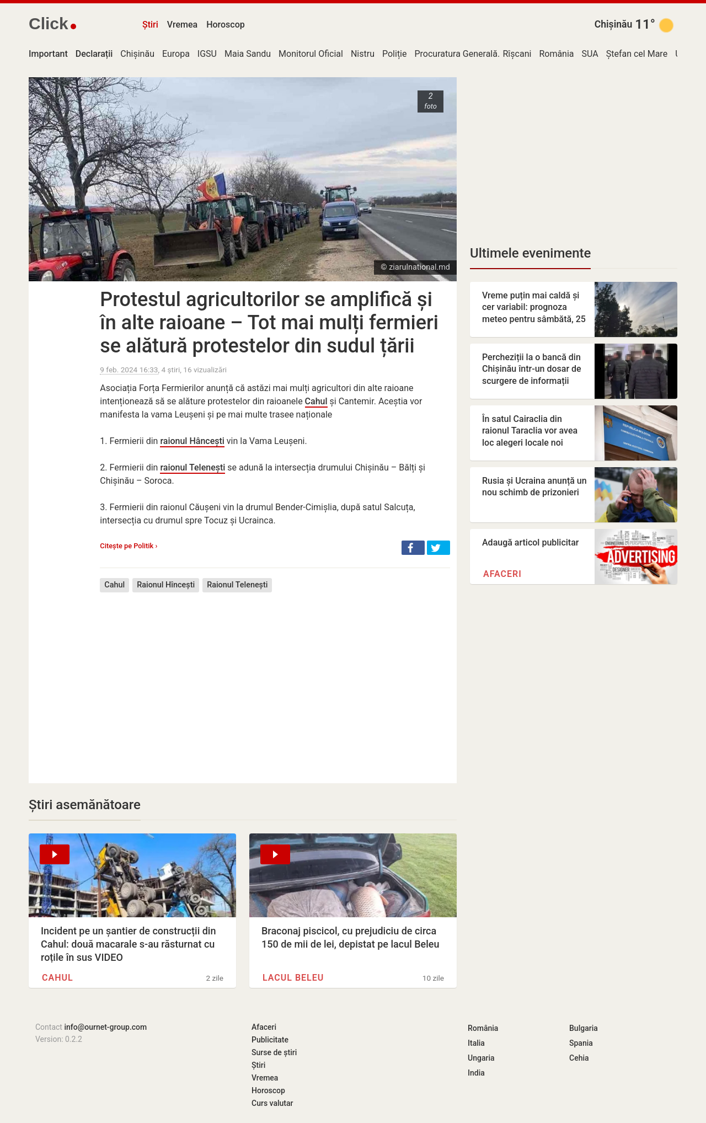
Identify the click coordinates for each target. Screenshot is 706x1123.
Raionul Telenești (237, 585)
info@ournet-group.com (105, 1027)
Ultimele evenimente (530, 253)
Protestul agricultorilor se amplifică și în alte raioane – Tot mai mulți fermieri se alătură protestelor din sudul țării (269, 322)
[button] (413, 548)
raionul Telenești (192, 467)
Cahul (316, 401)
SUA (590, 54)
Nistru (363, 54)
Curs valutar (272, 1103)
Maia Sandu (247, 54)
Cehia (579, 1058)
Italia (476, 1043)
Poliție (394, 54)
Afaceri (502, 574)
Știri (150, 24)
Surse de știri (274, 1052)
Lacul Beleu (293, 977)
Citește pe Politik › (128, 546)
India (476, 1072)
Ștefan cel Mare (636, 54)
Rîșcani (517, 54)
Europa (176, 54)
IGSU (207, 54)
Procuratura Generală (456, 54)
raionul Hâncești (192, 441)
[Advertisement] (275, 679)
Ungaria (481, 1058)
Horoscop (225, 24)
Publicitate (270, 1039)
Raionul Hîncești (166, 585)
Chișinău (614, 24)
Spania (581, 1043)
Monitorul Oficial (311, 54)
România (556, 54)
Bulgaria (583, 1028)
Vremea (182, 24)
